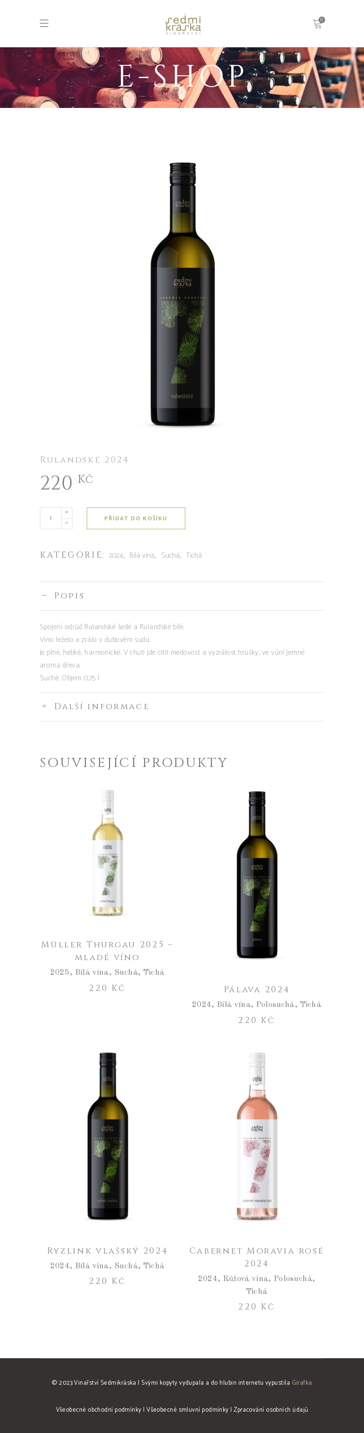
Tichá (194, 555)
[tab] (182, 595)
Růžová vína (245, 1279)
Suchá (170, 555)
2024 (116, 555)
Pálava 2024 (257, 990)
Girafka (302, 1383)
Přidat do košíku (135, 518)
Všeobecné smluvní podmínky (187, 1410)
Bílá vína (142, 555)
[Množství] (51, 518)
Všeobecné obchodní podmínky (99, 1410)
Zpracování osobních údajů (271, 1410)
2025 (60, 973)
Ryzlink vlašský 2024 (107, 1251)
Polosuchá (275, 1005)
